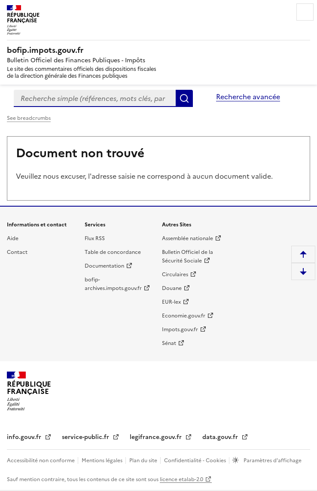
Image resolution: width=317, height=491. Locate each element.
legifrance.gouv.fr (156, 437)
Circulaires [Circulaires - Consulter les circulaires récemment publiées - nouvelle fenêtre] (175, 274)
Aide (12, 238)
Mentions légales (103, 460)
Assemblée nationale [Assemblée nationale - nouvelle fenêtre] (187, 238)
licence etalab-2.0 (181, 479)
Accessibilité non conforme (41, 460)
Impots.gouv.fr (180, 329)
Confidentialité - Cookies (195, 460)
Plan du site (143, 460)
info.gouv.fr (25, 437)
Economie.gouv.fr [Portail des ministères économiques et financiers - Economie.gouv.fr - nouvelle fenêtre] (183, 316)
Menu (305, 12)
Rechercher (184, 98)
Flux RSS (95, 238)
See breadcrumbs (29, 118)
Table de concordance (113, 252)
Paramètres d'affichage (272, 460)
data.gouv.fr (221, 437)
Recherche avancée (248, 96)
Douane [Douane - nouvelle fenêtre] (172, 288)
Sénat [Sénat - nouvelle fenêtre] (169, 343)
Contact (17, 252)
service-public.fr (86, 437)
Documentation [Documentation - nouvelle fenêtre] (104, 266)
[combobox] (95, 98)
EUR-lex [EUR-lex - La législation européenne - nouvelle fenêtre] (171, 302)
